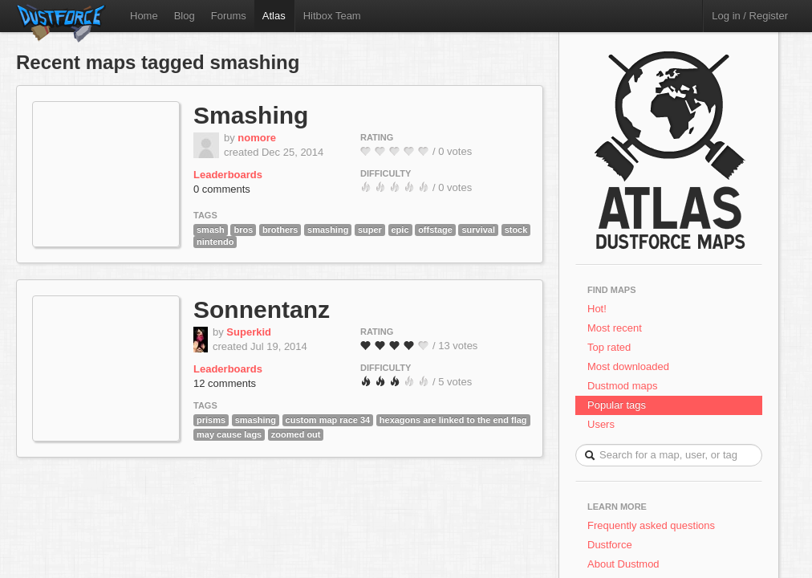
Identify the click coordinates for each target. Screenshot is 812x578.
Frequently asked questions (651, 525)
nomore (257, 138)
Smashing (250, 115)
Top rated (609, 347)
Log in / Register (750, 16)
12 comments (224, 383)
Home (144, 16)
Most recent (614, 328)
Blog (184, 16)
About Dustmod (623, 564)
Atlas (274, 16)
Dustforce (609, 545)
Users (601, 424)
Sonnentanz (261, 309)
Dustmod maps (622, 386)
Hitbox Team (332, 16)
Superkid (248, 332)
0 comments (221, 189)
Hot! (597, 309)
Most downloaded (628, 366)
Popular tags (616, 405)
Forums (228, 16)
